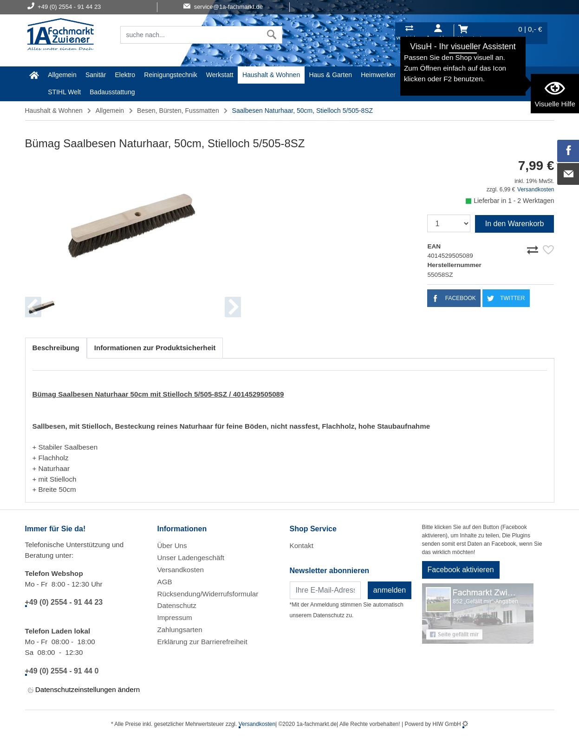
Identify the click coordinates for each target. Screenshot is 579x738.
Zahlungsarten (179, 630)
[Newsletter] (325, 590)
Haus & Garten (330, 74)
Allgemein (62, 74)
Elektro (125, 74)
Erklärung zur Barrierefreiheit (202, 642)
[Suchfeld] (191, 35)
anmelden (389, 590)
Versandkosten (535, 189)
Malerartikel (421, 74)
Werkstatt (220, 74)
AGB (164, 582)
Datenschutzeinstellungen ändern (84, 690)
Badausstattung (112, 92)
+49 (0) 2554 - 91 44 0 (62, 671)
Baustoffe (494, 74)
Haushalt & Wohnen (271, 74)
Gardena (459, 74)
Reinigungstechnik (170, 74)
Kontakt (302, 545)
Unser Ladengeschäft (190, 558)
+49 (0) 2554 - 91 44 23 (64, 602)
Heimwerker (378, 74)
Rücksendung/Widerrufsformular (208, 594)
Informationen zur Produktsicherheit (155, 348)
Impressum (174, 617)
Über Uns (172, 545)
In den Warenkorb (514, 224)
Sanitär (95, 74)
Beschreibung (56, 348)
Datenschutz (176, 605)
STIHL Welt (64, 92)
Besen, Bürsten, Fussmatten (178, 110)
